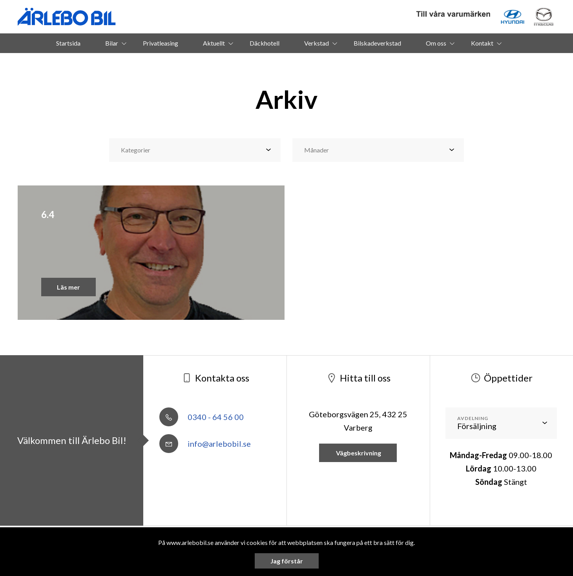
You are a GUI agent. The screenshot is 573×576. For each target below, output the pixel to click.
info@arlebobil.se (205, 443)
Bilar (111, 43)
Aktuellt (214, 43)
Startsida (68, 43)
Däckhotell (264, 43)
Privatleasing (160, 43)
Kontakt (482, 43)
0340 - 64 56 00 (201, 416)
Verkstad (316, 43)
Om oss (436, 43)
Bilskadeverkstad (377, 43)
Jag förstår (286, 561)
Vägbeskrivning (358, 453)
